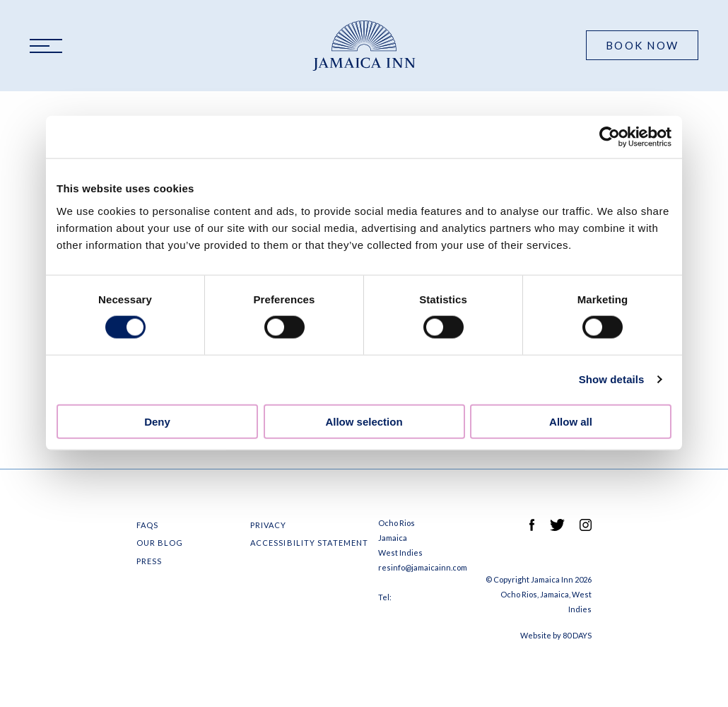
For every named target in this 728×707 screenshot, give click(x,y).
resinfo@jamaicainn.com (422, 567)
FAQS (147, 525)
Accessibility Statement (309, 542)
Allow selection (363, 421)
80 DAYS (577, 635)
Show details (612, 379)
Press (149, 561)
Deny (157, 421)
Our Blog (160, 542)
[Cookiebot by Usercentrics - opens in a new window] (609, 137)
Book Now (642, 45)
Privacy (268, 525)
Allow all (570, 421)
